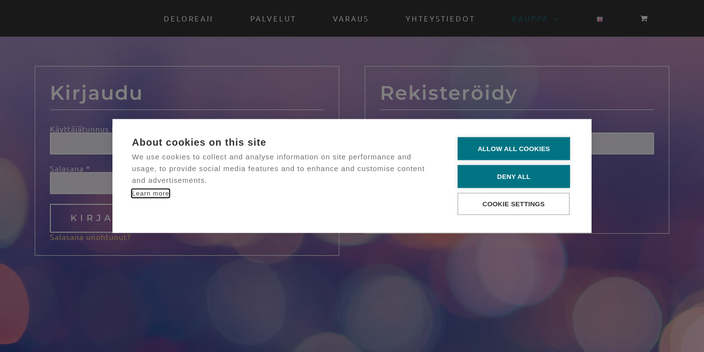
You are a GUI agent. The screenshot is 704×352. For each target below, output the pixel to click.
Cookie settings (514, 203)
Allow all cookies (514, 148)
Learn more (150, 193)
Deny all (513, 176)
